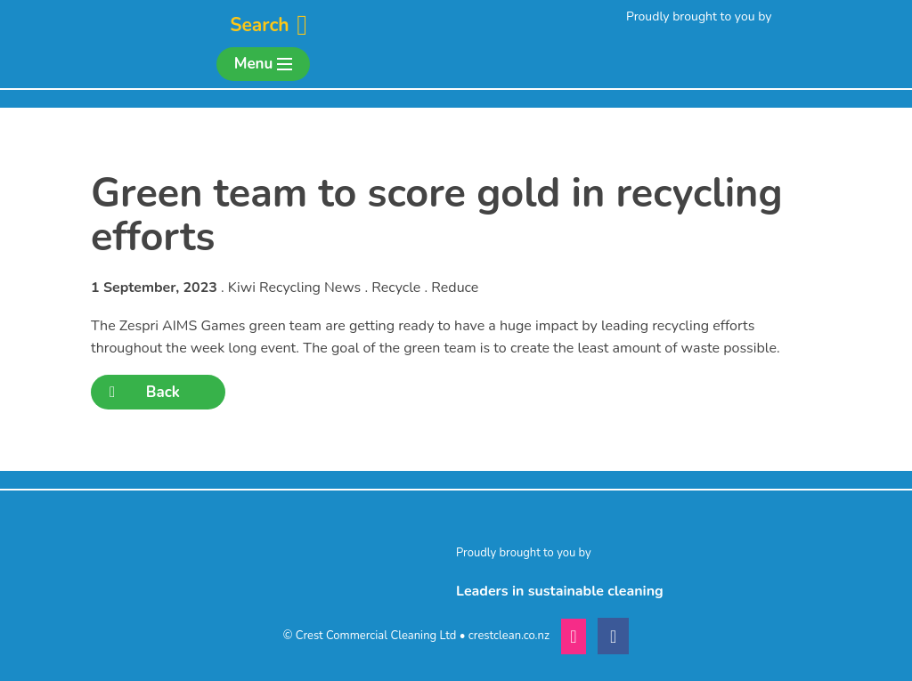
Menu (263, 63)
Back (145, 392)
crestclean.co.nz (509, 636)
